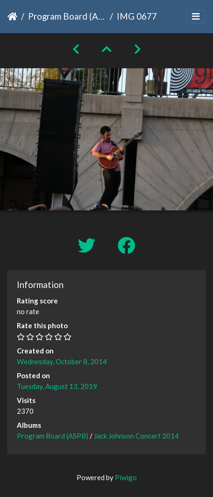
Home (12, 16)
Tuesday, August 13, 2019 (57, 386)
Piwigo (126, 477)
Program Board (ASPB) (67, 16)
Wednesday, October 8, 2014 (62, 361)
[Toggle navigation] (196, 16)
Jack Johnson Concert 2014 (136, 436)
